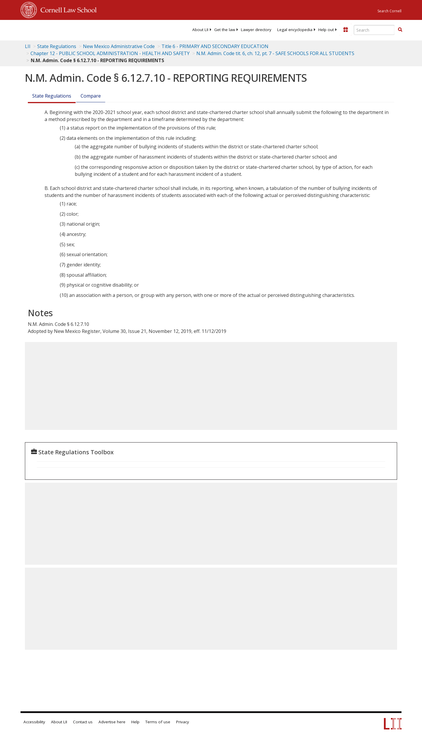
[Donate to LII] (345, 29)
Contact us (83, 721)
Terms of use (157, 721)
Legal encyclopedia (294, 29)
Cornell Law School (67, 9)
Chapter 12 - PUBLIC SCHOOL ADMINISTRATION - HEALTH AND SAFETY (110, 53)
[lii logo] (86, 29)
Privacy (182, 721)
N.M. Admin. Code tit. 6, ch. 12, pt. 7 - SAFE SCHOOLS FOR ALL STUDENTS (275, 53)
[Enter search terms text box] (374, 30)
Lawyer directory (256, 29)
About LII (200, 29)
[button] (400, 30)
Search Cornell (389, 10)
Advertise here (111, 721)
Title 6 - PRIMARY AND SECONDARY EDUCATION (214, 46)
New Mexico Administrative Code (119, 46)
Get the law (224, 29)
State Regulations (56, 46)
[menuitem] (200, 30)
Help (135, 721)
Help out (326, 29)
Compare (91, 96)
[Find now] (400, 30)
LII (27, 46)
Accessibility (34, 721)
